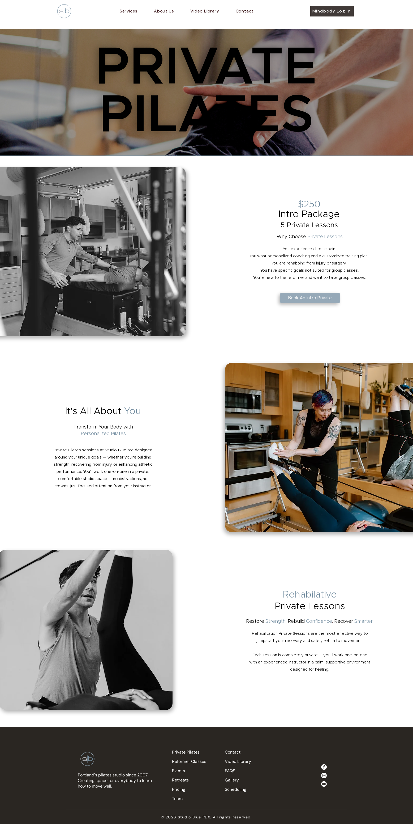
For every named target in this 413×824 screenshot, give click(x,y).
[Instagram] (324, 775)
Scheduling (235, 789)
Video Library (238, 761)
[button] (129, 11)
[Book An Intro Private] (310, 298)
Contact (232, 752)
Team (177, 798)
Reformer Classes (189, 761)
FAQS (230, 770)
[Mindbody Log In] (332, 11)
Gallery (232, 780)
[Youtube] (324, 784)
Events (178, 770)
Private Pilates (186, 752)
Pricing (178, 789)
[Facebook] (324, 767)
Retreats (180, 780)
